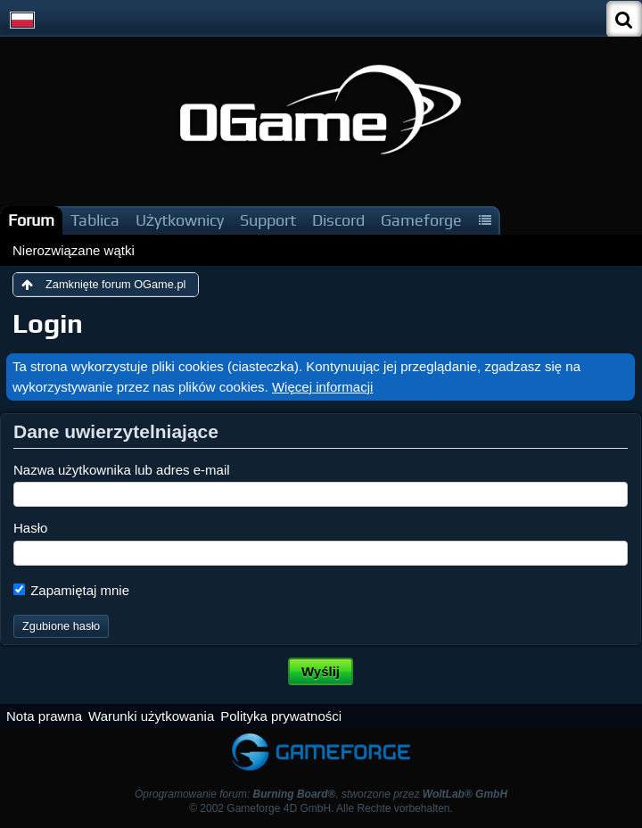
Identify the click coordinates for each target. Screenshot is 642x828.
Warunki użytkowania (151, 716)
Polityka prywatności (281, 716)
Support (268, 220)
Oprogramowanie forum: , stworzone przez (321, 794)
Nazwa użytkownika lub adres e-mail (121, 469)
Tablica (94, 220)
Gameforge (421, 220)
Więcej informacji (322, 386)
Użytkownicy (180, 220)
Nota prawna (44, 716)
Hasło (30, 527)
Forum (31, 220)
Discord (338, 220)
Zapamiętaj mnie (71, 590)
